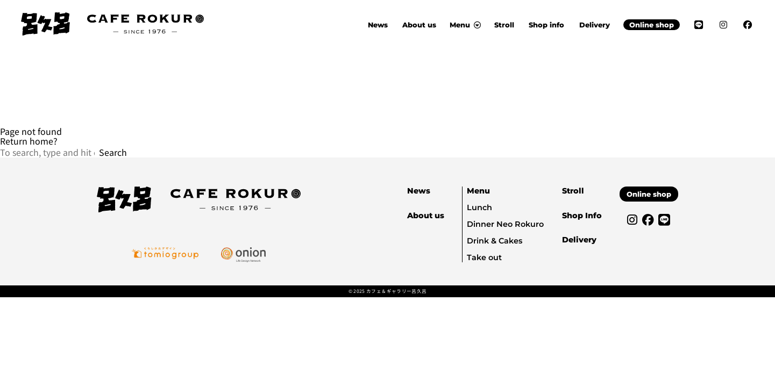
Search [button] (113, 152)
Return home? (29, 140)
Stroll (504, 24)
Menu (478, 191)
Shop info (546, 24)
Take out (484, 257)
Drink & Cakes (494, 241)
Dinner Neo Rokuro (505, 224)
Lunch (479, 207)
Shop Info (582, 215)
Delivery (594, 24)
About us (419, 24)
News (378, 24)
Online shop (651, 24)
